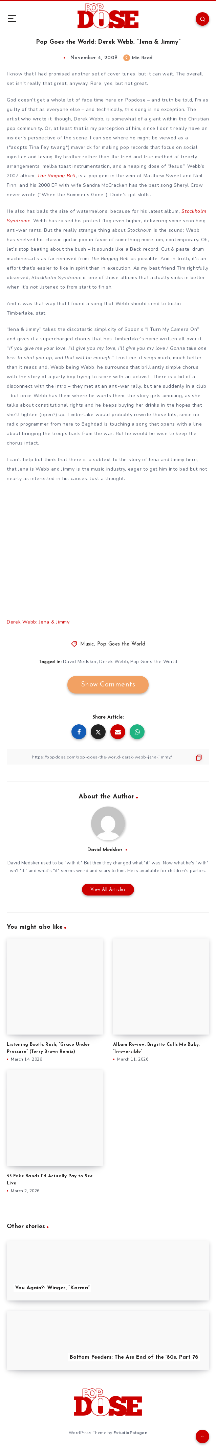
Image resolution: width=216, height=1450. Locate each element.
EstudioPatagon (130, 1432)
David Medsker (80, 661)
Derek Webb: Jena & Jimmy (38, 622)
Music (87, 644)
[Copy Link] (108, 757)
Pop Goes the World (121, 644)
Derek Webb (113, 661)
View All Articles (108, 889)
